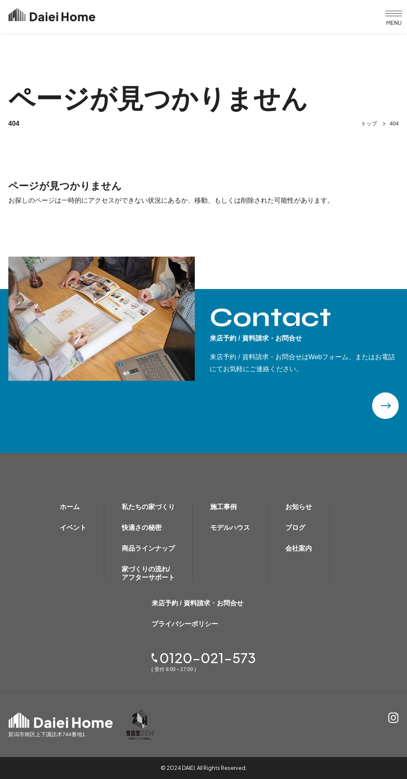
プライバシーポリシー (185, 623)
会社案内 (298, 548)
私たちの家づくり (148, 506)
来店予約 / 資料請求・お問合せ (197, 603)
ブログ (295, 527)
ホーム (70, 506)
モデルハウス (230, 527)
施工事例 (223, 506)
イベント (73, 527)
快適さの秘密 (142, 527)
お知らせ (298, 506)
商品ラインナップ (148, 548)
